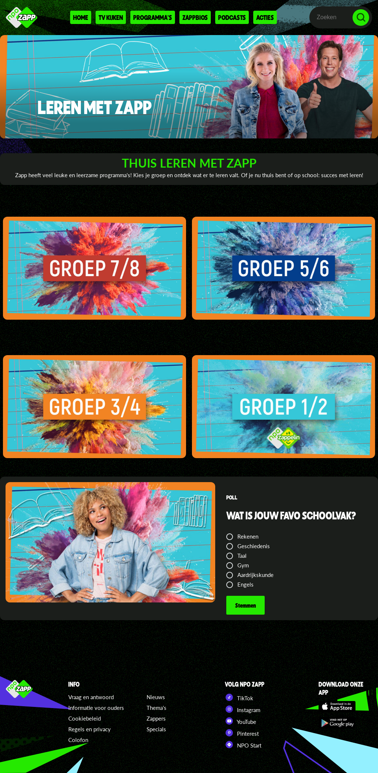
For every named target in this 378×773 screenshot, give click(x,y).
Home (80, 17)
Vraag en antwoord (91, 697)
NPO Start (243, 744)
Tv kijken (111, 17)
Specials (156, 729)
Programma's (152, 17)
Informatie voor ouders (96, 707)
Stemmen (245, 605)
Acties (265, 17)
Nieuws (156, 697)
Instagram (242, 709)
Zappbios (195, 17)
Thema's (156, 707)
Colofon (78, 739)
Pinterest (242, 732)
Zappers (156, 718)
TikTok (239, 697)
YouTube (240, 721)
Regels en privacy (89, 729)
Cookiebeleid (84, 718)
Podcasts (232, 17)
